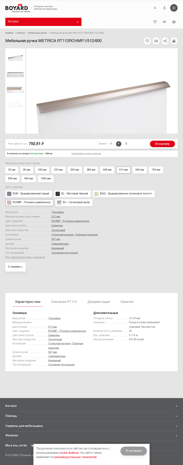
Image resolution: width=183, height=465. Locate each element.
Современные (60, 244)
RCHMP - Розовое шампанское (70, 221)
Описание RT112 (64, 302)
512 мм (55, 217)
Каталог (13, 21)
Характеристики (27, 302)
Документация (98, 302)
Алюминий (57, 248)
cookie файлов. (69, 453)
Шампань (57, 226)
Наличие (127, 302)
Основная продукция (64, 253)
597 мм (55, 239)
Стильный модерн (62, 235)
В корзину (162, 144)
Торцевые (57, 212)
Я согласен (134, 451)
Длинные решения (86, 235)
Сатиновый (58, 230)
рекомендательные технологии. (76, 457)
